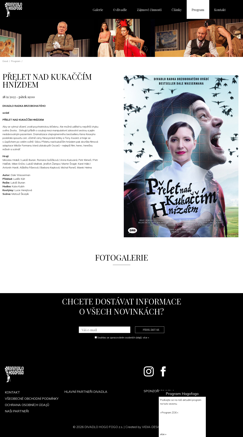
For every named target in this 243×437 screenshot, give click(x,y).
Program (198, 10)
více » (146, 337)
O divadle (120, 10)
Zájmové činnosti (149, 10)
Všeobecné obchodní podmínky (32, 399)
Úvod (5, 61)
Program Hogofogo (182, 393)
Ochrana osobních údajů (27, 405)
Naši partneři (17, 411)
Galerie (98, 10)
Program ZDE (169, 412)
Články (177, 10)
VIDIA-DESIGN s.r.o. (156, 427)
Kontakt (220, 10)
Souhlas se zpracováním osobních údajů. (122, 337)
